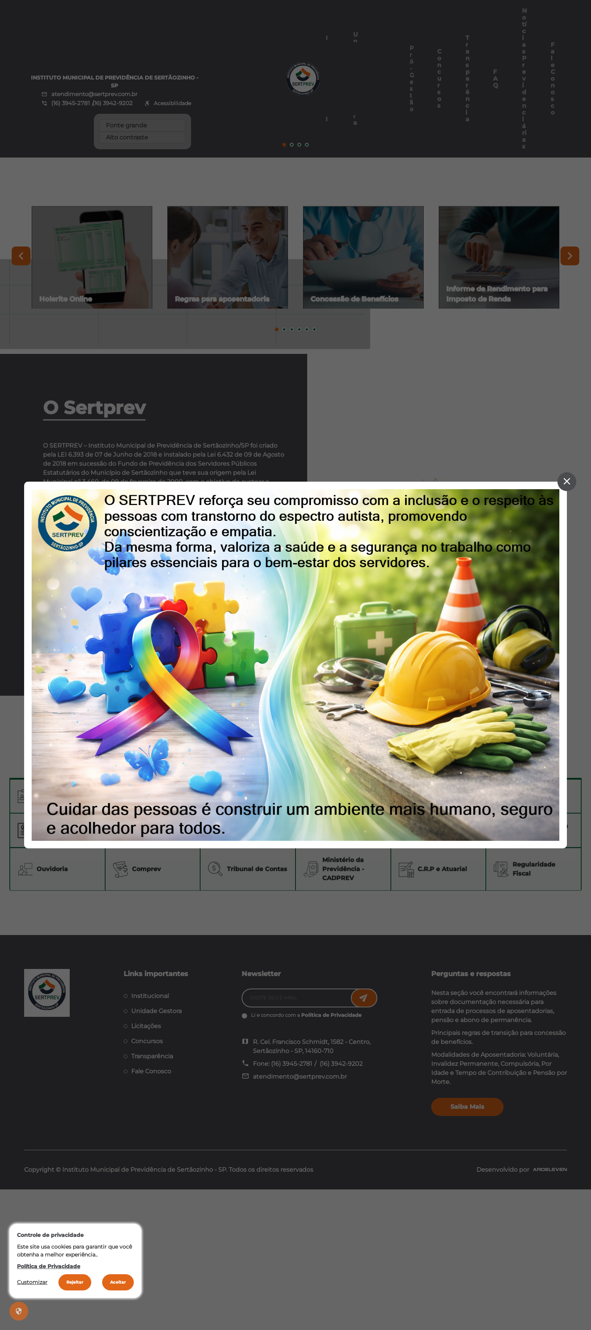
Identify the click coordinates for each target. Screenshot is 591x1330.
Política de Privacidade (48, 1266)
